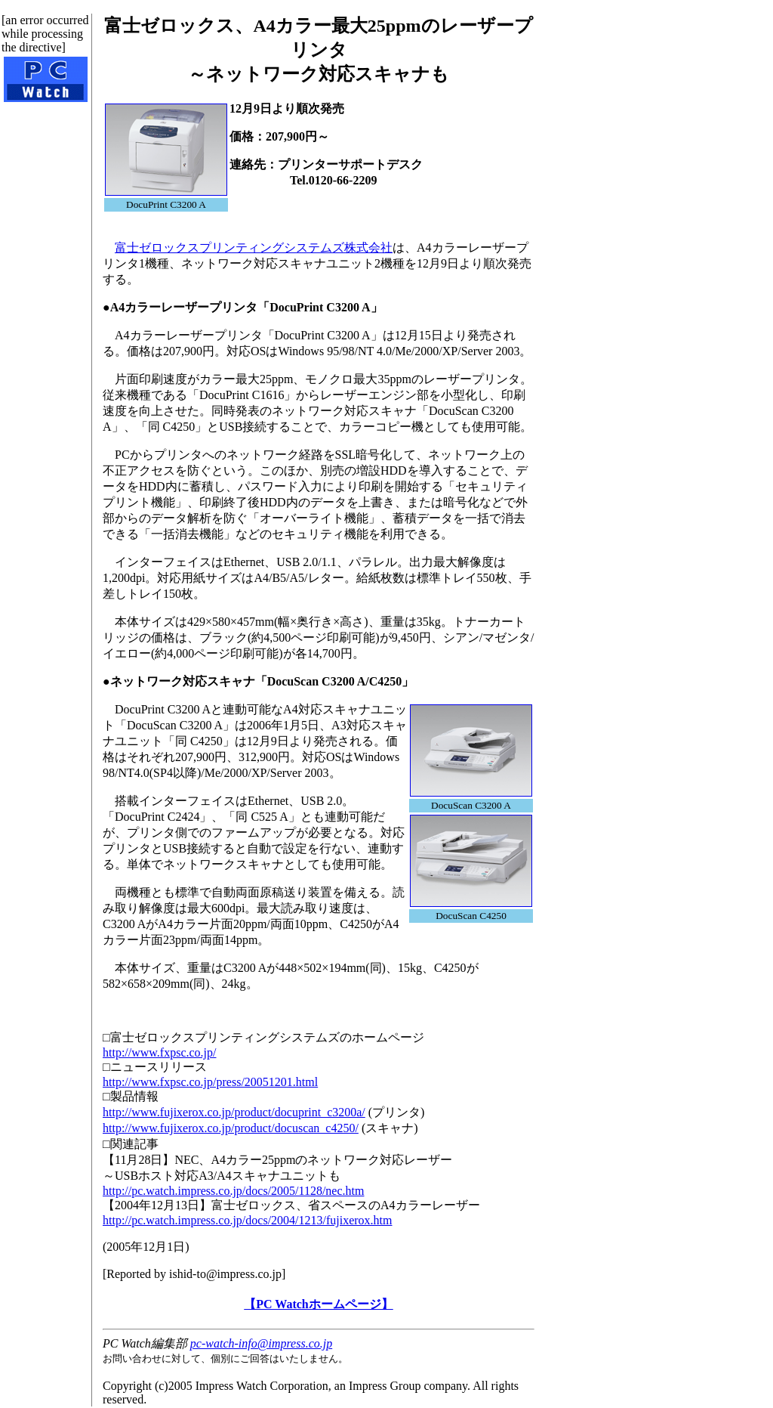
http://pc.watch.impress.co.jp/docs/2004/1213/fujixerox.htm (248, 1220)
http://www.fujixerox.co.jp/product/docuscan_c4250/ (231, 1128)
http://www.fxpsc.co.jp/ (160, 1052)
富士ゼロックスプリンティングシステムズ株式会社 (254, 247)
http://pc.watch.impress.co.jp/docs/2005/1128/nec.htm (233, 1190)
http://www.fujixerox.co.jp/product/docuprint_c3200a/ (234, 1112)
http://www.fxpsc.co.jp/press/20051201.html (210, 1081)
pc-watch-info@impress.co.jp (261, 1343)
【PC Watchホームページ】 (318, 1304)
